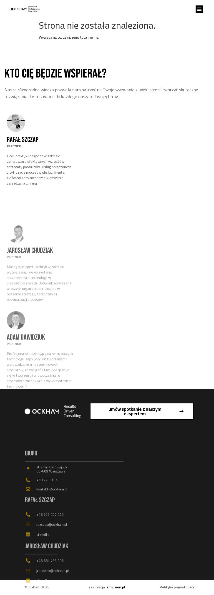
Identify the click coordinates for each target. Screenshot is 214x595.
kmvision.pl (116, 587)
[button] (199, 9)
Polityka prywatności (177, 587)
